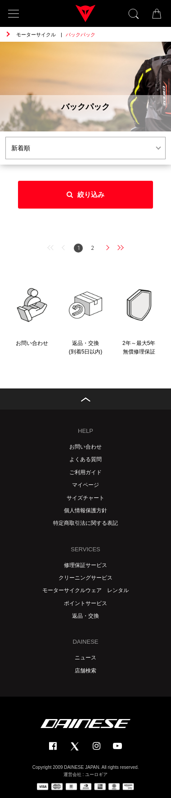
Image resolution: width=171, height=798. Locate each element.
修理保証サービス (85, 565)
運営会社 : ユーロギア (85, 774)
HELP (85, 430)
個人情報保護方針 (85, 510)
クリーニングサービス (85, 578)
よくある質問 (85, 459)
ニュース (85, 657)
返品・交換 (85, 616)
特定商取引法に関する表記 (85, 523)
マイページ (85, 485)
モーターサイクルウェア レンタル (85, 590)
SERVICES (85, 549)
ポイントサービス (85, 603)
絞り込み (85, 194)
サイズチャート (85, 498)
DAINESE (85, 641)
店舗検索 (85, 670)
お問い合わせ (85, 447)
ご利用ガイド (85, 472)
